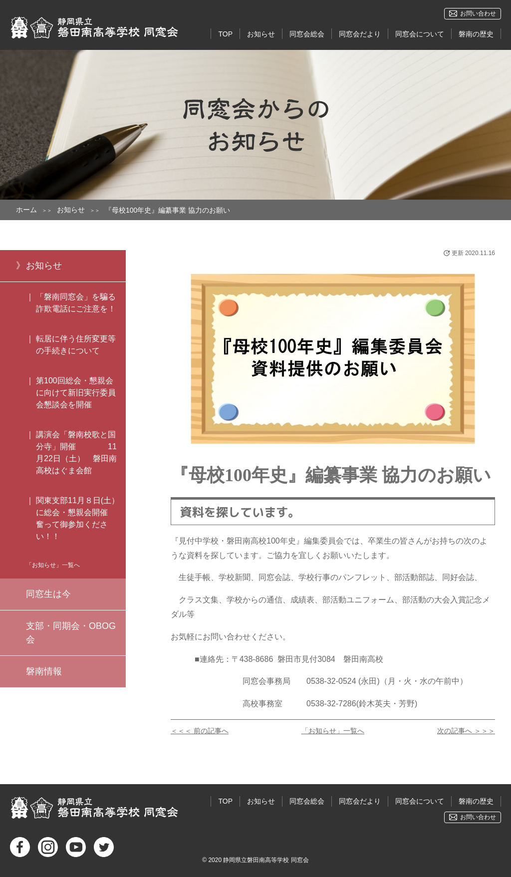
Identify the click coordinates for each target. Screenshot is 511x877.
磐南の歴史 (476, 34)
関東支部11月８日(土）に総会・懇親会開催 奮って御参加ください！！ (81, 518)
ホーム (26, 210)
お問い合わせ (478, 13)
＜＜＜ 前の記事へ (200, 731)
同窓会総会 (306, 34)
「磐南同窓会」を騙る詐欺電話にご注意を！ (76, 302)
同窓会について (419, 34)
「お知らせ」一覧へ (332, 731)
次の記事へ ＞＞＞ (466, 731)
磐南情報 (44, 671)
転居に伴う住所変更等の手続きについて (76, 344)
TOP (225, 34)
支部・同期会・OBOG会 (71, 632)
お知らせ (261, 34)
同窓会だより (360, 34)
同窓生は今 (48, 594)
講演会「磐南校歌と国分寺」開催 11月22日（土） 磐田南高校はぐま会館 (76, 452)
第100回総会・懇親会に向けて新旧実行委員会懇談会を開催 (76, 392)
